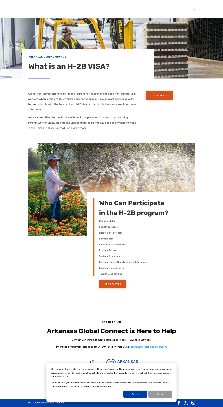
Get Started (159, 95)
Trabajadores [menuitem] (181, 9)
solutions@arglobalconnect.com (148, 346)
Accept (135, 394)
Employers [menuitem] (164, 9)
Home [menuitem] (151, 9)
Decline (160, 394)
